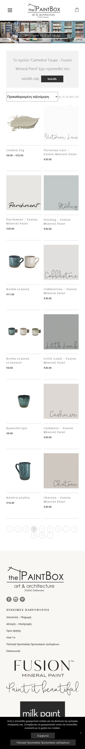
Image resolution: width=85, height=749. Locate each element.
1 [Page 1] (18, 529)
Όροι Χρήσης (13, 630)
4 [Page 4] (42, 529)
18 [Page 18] (33, 535)
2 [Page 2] (26, 529)
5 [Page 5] (50, 529)
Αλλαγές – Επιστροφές (19, 624)
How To (10, 637)
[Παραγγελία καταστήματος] (32, 96)
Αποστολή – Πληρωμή (18, 617)
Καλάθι (52, 79)
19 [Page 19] (42, 535)
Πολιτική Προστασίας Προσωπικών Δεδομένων (32, 644)
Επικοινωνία (13, 651)
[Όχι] (80, 733)
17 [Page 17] (74, 529)
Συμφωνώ (43, 735)
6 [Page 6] (58, 529)
